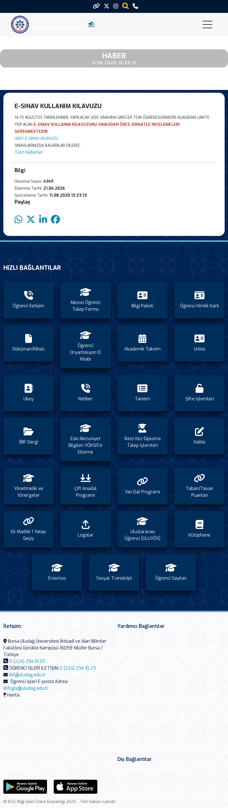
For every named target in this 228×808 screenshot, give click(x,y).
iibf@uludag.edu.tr (27, 675)
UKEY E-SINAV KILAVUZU (36, 138)
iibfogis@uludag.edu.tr (25, 688)
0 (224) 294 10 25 (78, 668)
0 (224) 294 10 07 (27, 661)
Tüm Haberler (29, 152)
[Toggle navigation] (207, 24)
